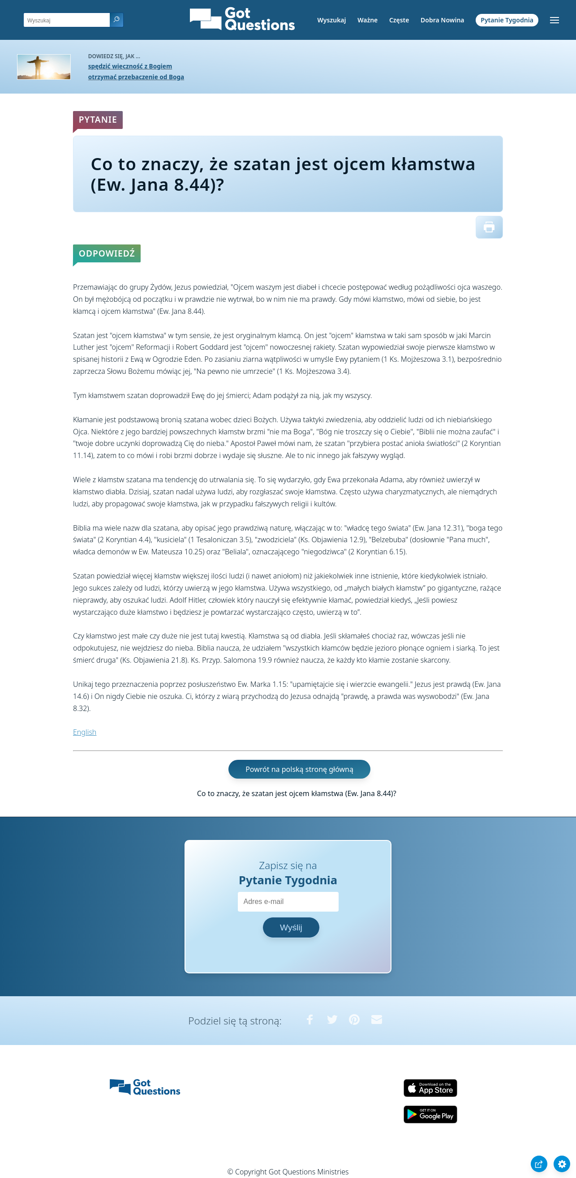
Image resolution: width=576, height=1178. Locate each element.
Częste (399, 20)
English (84, 732)
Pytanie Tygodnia (507, 20)
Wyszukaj (332, 20)
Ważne (367, 20)
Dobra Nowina (442, 20)
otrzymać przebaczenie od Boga (136, 77)
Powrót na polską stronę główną (299, 769)
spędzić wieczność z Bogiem (130, 66)
